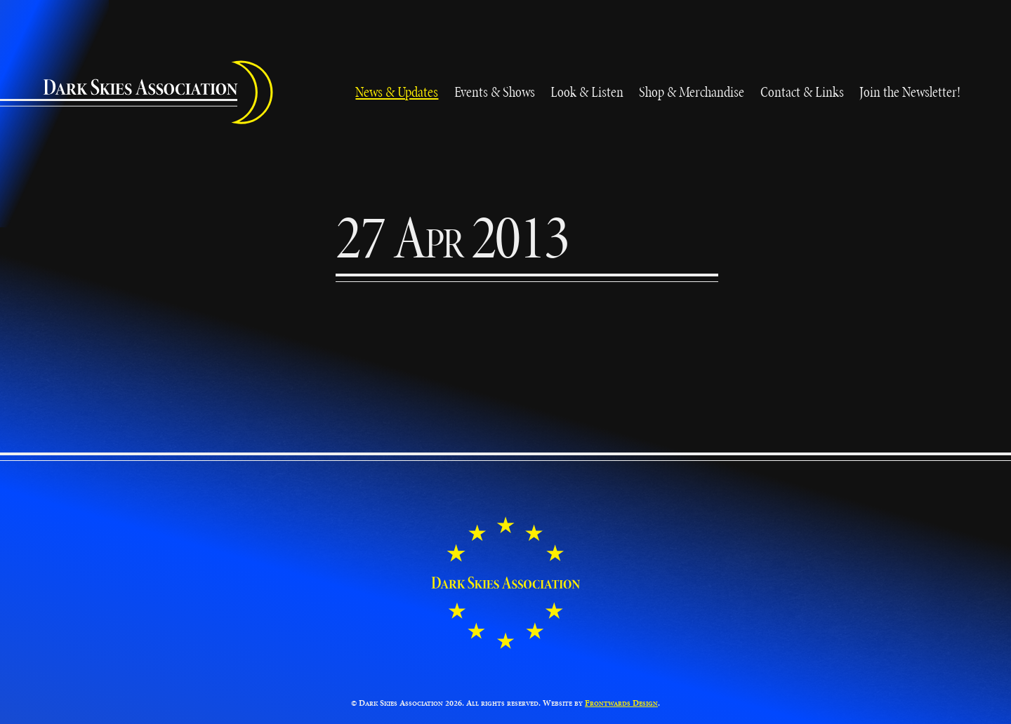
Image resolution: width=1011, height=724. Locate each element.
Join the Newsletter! (909, 91)
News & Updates (396, 91)
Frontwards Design (621, 703)
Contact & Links (802, 91)
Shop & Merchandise (691, 91)
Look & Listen (586, 91)
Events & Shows (494, 91)
